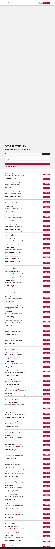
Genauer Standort (46, 153)
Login (41, 2)
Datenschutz (23, 548)
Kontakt (37, 2)
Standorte (12, 548)
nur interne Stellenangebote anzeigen (12, 166)
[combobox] (27, 157)
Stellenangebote (47, 2)
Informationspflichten (30, 548)
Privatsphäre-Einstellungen (39, 548)
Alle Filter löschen (27, 164)
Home (34, 2)
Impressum (17, 548)
